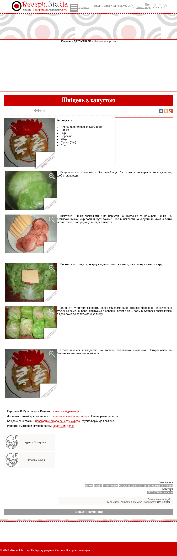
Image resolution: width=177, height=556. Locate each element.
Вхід (147, 4)
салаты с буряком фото (68, 411)
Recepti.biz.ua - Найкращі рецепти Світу (36, 550)
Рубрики (79, 8)
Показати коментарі (88, 512)
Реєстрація (143, 7)
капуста (89, 486)
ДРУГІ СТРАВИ (82, 41)
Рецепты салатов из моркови (158, 486)
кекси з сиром (110, 486)
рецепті (98, 486)
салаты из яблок (63, 425)
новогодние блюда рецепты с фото (57, 421)
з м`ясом (168, 492)
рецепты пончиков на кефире (70, 416)
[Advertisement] (88, 26)
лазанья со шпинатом (130, 486)
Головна (66, 41)
